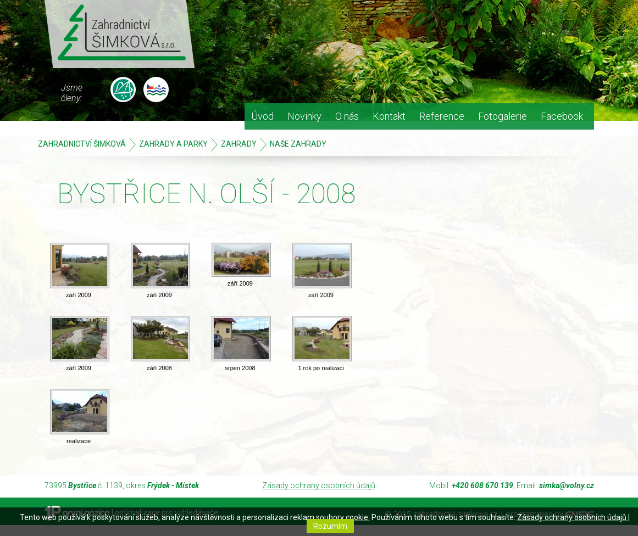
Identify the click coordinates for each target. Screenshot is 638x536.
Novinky (304, 116)
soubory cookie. (343, 517)
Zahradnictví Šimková (82, 143)
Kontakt (389, 116)
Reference (441, 116)
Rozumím (330, 526)
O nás (347, 116)
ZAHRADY (239, 143)
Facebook (562, 116)
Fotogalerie (502, 116)
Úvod (262, 116)
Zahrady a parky (173, 143)
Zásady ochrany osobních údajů (318, 485)
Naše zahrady (298, 143)
